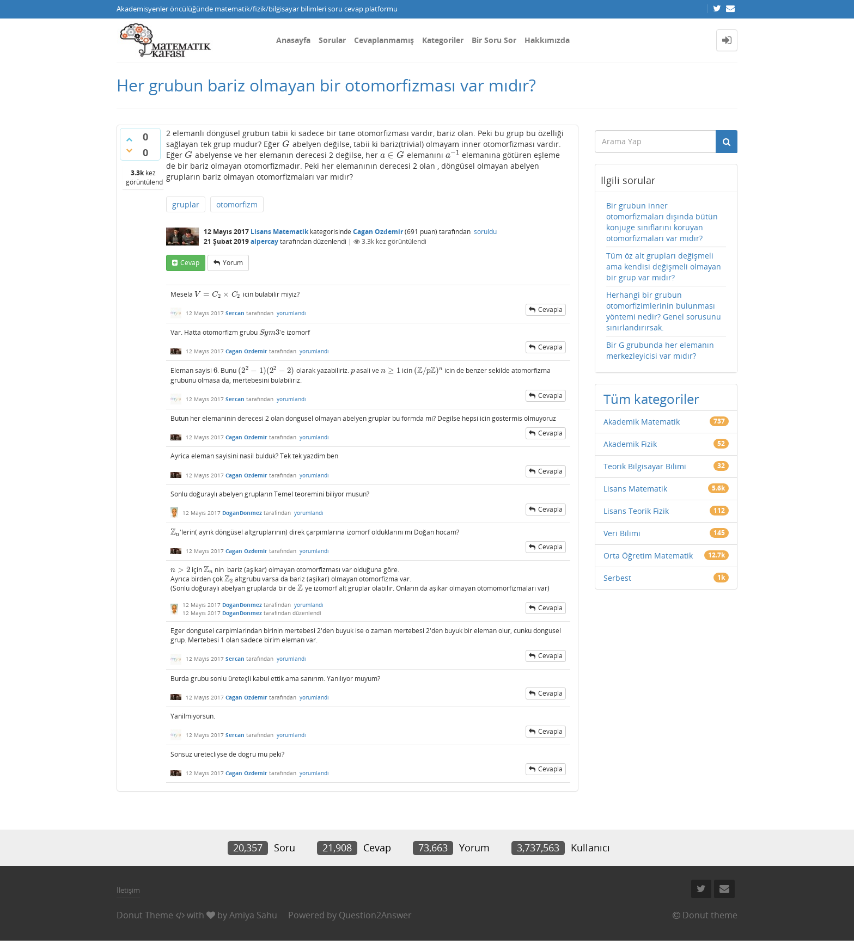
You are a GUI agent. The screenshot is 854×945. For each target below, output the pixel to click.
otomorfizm (237, 204)
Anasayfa (293, 40)
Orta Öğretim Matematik (648, 555)
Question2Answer (375, 915)
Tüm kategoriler (651, 399)
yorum (233, 262)
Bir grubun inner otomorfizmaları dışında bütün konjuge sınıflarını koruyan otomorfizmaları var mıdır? (662, 221)
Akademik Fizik (630, 444)
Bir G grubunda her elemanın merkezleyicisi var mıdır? (660, 350)
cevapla (550, 309)
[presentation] (286, 144)
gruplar (185, 204)
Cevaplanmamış (384, 40)
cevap (189, 262)
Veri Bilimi (621, 533)
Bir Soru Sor (494, 40)
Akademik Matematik (641, 421)
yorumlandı (291, 313)
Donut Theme (145, 915)
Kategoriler (442, 40)
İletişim (128, 890)
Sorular (332, 40)
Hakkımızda (547, 40)
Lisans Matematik (279, 231)
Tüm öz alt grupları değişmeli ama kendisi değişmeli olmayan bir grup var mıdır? (663, 266)
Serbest (617, 578)
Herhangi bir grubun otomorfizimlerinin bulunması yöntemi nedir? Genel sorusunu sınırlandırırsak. (663, 311)
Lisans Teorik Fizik (636, 511)
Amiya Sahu (253, 915)
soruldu (485, 231)
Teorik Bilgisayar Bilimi (644, 466)
